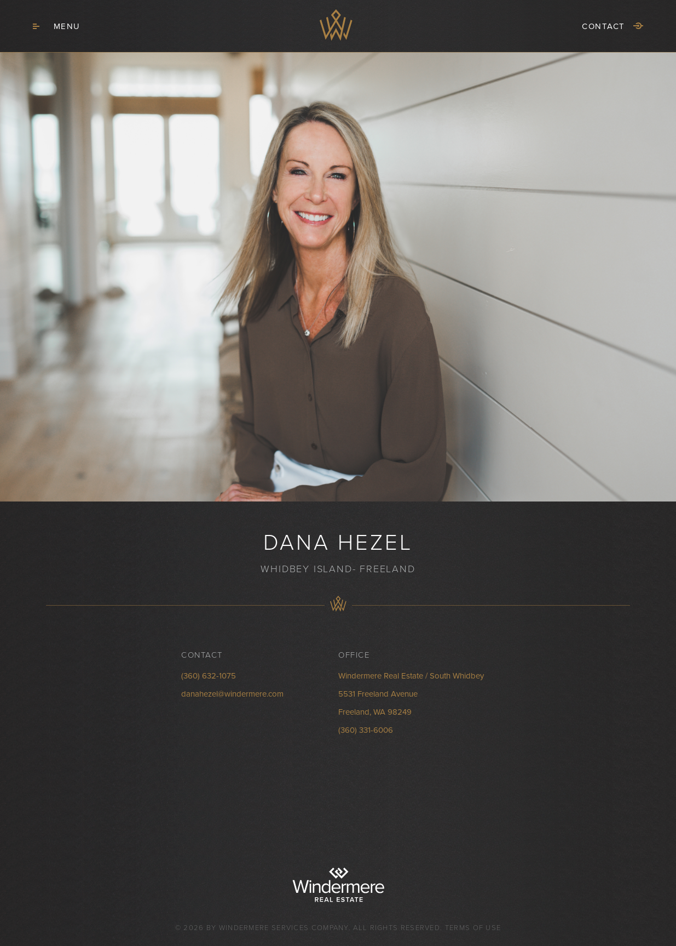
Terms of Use (473, 928)
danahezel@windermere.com (232, 694)
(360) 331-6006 (365, 730)
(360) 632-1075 (208, 676)
